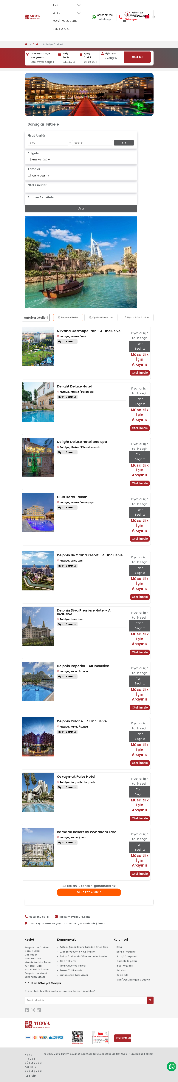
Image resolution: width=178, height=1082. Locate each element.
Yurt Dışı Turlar (33, 965)
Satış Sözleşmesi (127, 956)
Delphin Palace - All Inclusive (82, 721)
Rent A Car (62, 29)
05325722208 (105, 15)
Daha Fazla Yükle (89, 892)
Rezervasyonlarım (123, 1038)
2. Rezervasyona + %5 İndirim (78, 951)
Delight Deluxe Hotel (74, 386)
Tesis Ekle (123, 975)
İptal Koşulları (125, 965)
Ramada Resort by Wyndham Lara (87, 832)
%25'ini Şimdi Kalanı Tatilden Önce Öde (84, 947)
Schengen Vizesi (35, 976)
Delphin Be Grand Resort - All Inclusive (90, 555)
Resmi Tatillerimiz (71, 970)
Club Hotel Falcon (72, 497)
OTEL (67, 13)
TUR (67, 5)
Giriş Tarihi (66, 55)
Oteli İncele (140, 373)
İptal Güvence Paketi (73, 965)
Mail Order (31, 954)
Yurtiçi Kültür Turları (37, 969)
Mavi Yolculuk (65, 21)
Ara (124, 143)
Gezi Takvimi (68, 961)
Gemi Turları (32, 951)
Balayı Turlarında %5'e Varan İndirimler (83, 956)
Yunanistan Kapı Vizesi (74, 975)
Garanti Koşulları (127, 961)
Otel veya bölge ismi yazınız (40, 55)
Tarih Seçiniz (140, 346)
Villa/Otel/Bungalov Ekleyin (133, 979)
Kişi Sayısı (110, 53)
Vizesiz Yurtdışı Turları (38, 962)
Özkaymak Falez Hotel (76, 776)
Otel (35, 44)
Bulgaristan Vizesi (36, 973)
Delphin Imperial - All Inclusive (83, 666)
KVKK (28, 1054)
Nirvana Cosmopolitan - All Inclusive (88, 331)
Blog (119, 947)
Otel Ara (137, 57)
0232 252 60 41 (39, 917)
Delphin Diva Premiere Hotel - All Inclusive (84, 612)
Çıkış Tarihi (87, 55)
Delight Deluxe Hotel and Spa (82, 442)
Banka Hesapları (126, 951)
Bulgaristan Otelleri (37, 947)
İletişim (121, 970)
